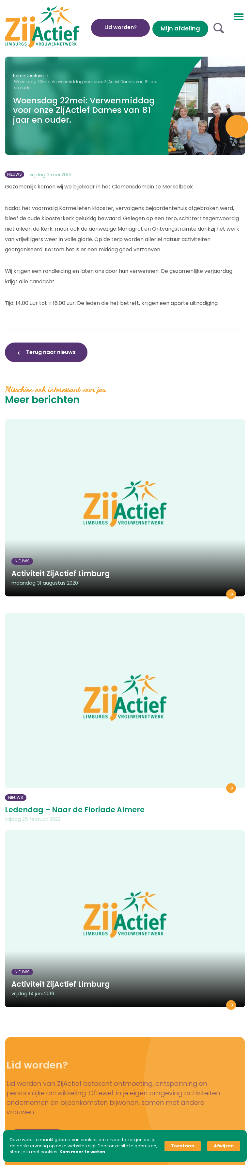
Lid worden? (120, 27)
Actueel (37, 76)
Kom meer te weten (82, 1152)
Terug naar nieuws (50, 352)
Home (19, 76)
